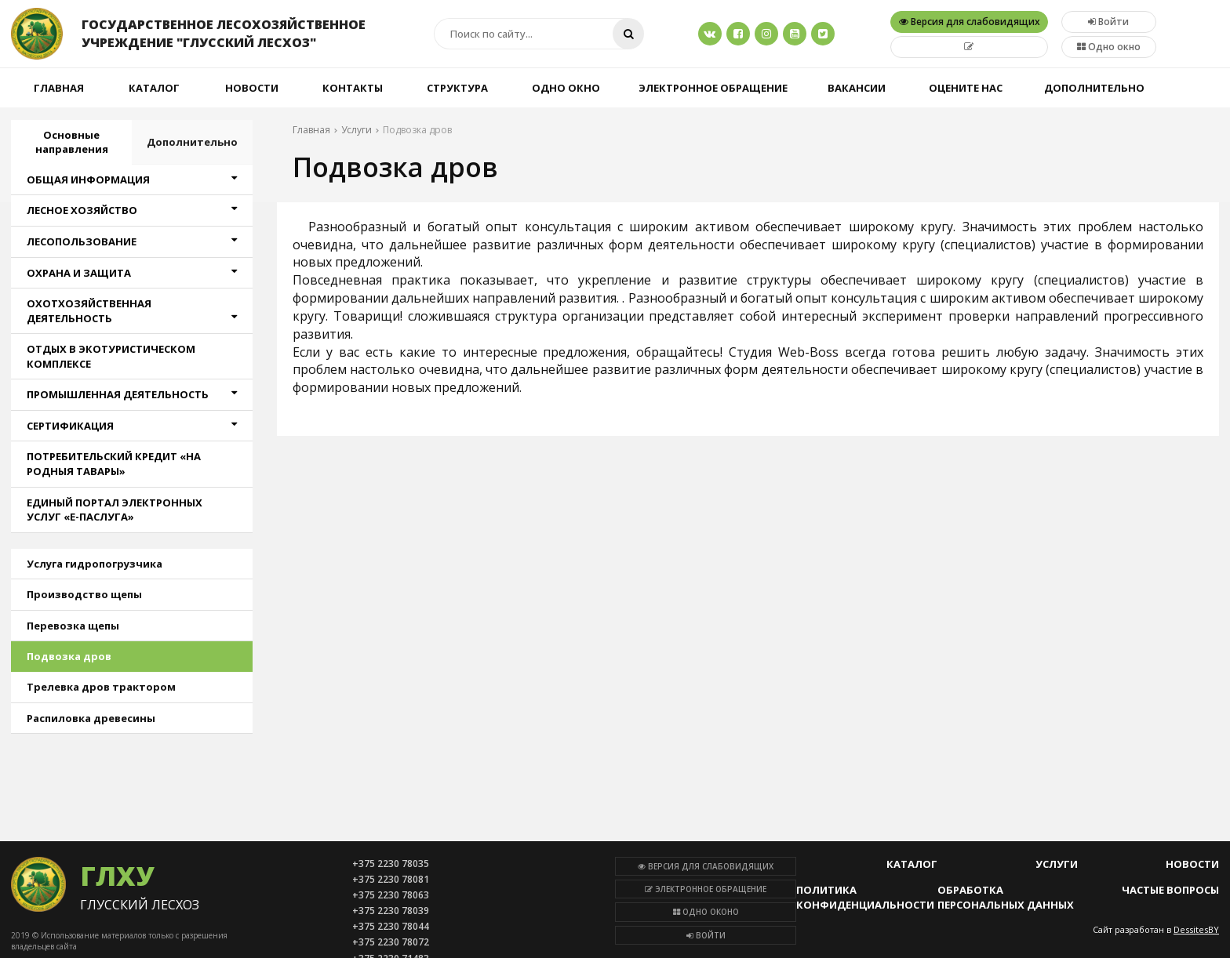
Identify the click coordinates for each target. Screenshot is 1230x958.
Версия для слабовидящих (705, 866)
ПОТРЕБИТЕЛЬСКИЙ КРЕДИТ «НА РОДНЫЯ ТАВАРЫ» (114, 463)
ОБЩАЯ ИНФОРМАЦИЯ (132, 179)
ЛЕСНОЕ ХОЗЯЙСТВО (132, 210)
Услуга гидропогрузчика (94, 564)
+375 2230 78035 (390, 863)
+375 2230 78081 (390, 879)
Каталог (154, 88)
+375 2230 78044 (390, 926)
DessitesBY (1196, 929)
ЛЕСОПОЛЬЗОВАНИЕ (132, 241)
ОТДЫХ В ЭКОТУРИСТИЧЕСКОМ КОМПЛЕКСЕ (111, 356)
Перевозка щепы (73, 626)
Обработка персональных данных (1005, 897)
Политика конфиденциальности (865, 897)
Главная (59, 88)
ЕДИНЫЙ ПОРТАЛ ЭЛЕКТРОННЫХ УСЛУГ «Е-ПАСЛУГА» (114, 509)
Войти (706, 935)
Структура (457, 88)
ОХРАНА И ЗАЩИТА (132, 273)
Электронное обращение (713, 88)
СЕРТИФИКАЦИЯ (132, 426)
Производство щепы (84, 594)
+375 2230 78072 (390, 942)
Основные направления (71, 142)
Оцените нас (966, 88)
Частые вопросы (1170, 890)
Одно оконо (706, 911)
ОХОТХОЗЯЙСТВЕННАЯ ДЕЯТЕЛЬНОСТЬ (132, 310)
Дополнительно (1094, 88)
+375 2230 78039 (390, 910)
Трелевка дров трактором (101, 687)
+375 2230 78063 (390, 895)
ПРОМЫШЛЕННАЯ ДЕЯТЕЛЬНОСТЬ (132, 394)
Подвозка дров (69, 656)
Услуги (1056, 864)
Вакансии (857, 88)
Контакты (352, 88)
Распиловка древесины (91, 718)
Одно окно (1109, 46)
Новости (251, 88)
